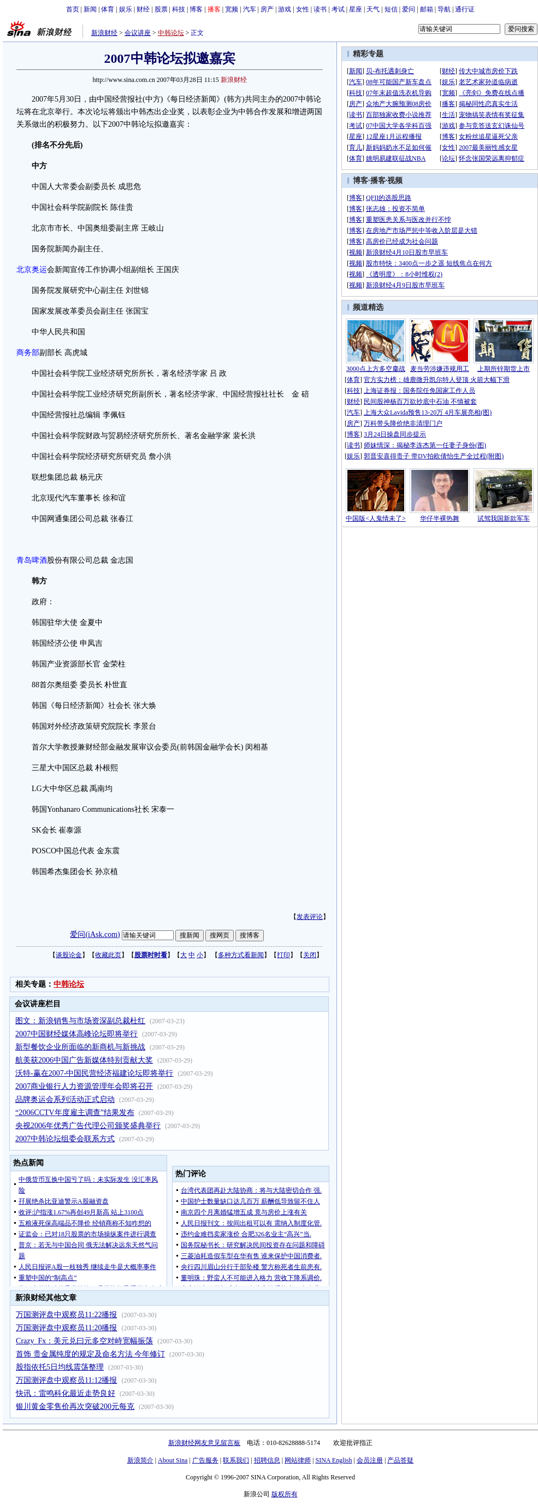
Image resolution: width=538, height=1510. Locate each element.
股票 (161, 9)
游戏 (284, 9)
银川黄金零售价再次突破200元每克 (75, 1406)
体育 (107, 9)
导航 (444, 9)
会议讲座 (138, 33)
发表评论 (310, 917)
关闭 (309, 955)
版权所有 (284, 1494)
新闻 (90, 9)
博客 (196, 9)
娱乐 (125, 9)
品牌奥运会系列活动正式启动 (65, 1099)
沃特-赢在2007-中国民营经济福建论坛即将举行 (94, 1073)
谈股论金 (69, 955)
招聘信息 (267, 1460)
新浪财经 (104, 33)
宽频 (231, 9)
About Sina (172, 1460)
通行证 (465, 9)
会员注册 (370, 1460)
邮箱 (426, 9)
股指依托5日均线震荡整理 (60, 1367)
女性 (302, 9)
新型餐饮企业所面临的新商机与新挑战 (80, 1047)
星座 (355, 9)
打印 (283, 955)
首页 (72, 9)
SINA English (333, 1460)
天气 (373, 9)
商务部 (27, 353)
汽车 (249, 9)
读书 (320, 9)
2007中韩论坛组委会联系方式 (65, 1139)
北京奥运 (31, 270)
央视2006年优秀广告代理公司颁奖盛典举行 (88, 1126)
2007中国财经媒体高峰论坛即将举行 (76, 1034)
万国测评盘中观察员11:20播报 (66, 1328)
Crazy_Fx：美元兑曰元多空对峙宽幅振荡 (84, 1341)
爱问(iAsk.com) (95, 934)
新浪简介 (140, 1460)
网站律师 (298, 1460)
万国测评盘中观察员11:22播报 (66, 1315)
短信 (391, 9)
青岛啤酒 (31, 560)
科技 (178, 9)
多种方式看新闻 (241, 955)
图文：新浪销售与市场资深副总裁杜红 (80, 1021)
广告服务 (205, 1460)
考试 (338, 9)
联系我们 (236, 1460)
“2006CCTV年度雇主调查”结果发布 (74, 1112)
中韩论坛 (171, 33)
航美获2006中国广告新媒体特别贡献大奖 (84, 1060)
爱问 (408, 9)
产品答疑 (400, 1460)
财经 (143, 9)
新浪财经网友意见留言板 (204, 1443)
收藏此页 (108, 955)
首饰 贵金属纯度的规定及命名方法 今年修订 (90, 1354)
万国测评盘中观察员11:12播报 (66, 1380)
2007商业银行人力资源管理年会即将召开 (84, 1086)
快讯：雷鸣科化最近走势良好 (65, 1393)
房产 (267, 9)
